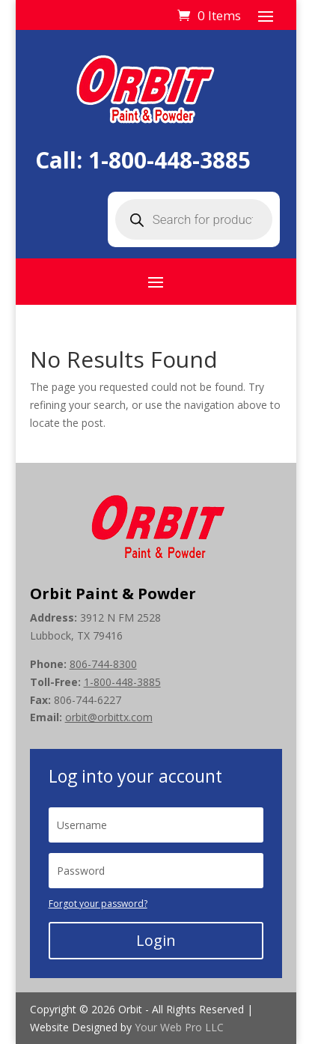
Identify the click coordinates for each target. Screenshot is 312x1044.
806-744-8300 (103, 664)
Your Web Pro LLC (179, 1027)
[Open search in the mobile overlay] (194, 219)
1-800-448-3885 (169, 160)
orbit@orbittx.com (109, 717)
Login (156, 940)
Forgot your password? (98, 903)
